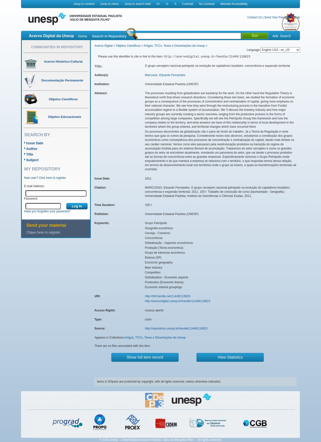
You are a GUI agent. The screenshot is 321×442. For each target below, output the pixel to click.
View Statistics (230, 357)
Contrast (187, 4)
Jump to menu (109, 4)
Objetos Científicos (128, 45)
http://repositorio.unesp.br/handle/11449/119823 (176, 328)
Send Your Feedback (277, 17)
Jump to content (83, 4)
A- (167, 4)
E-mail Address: (34, 186)
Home (82, 36)
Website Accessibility (233, 4)
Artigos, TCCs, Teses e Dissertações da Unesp (174, 45)
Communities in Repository (57, 47)
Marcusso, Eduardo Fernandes (165, 75)
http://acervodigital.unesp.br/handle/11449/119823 (177, 301)
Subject (32, 160)
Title (29, 154)
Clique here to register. (43, 232)
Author (31, 149)
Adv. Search (281, 36)
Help (297, 17)
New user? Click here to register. (45, 178)
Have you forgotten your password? (47, 211)
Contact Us (254, 17)
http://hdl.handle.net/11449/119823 (167, 296)
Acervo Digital (103, 45)
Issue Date (34, 143)
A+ (158, 4)
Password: (31, 198)
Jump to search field (138, 4)
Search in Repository (109, 36)
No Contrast (207, 4)
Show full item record (145, 357)
